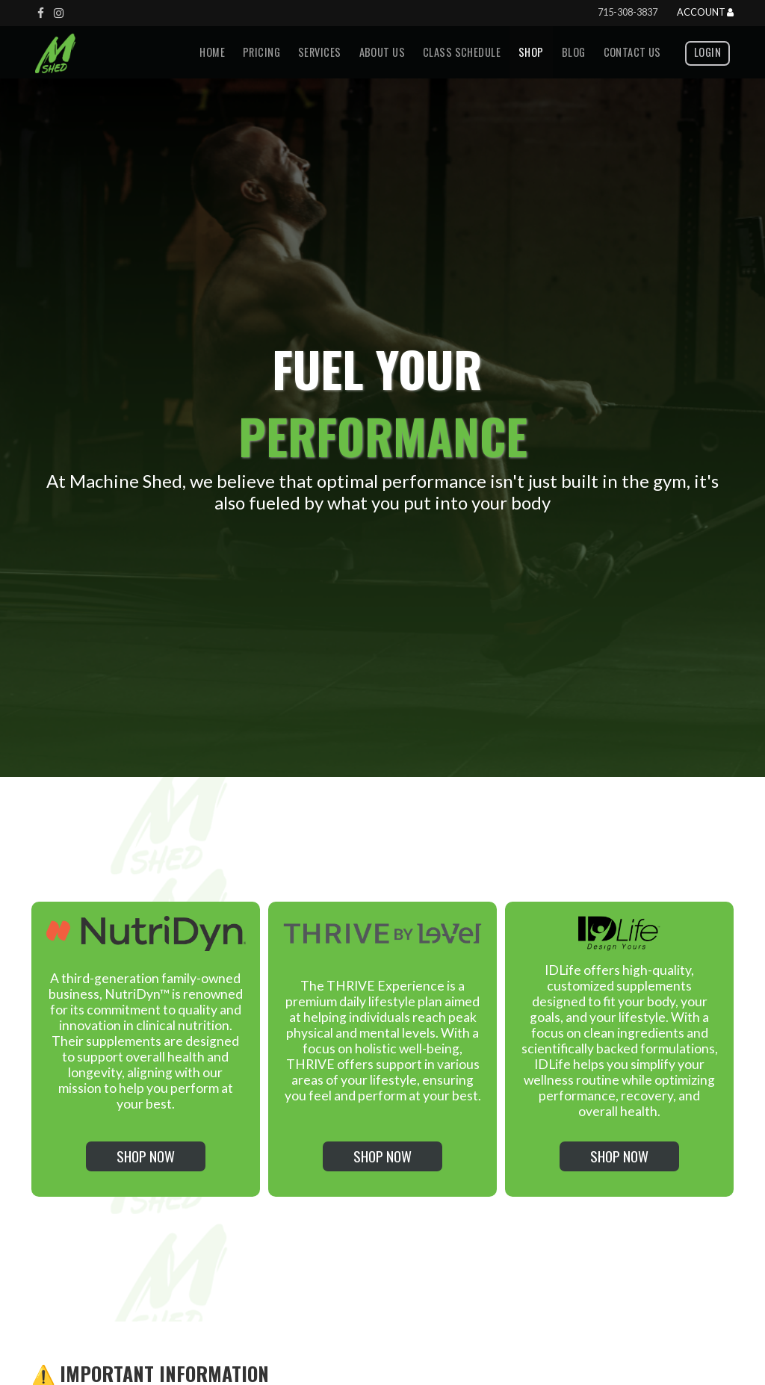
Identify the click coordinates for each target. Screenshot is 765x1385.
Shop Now (146, 1156)
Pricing (261, 52)
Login (707, 52)
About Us (382, 52)
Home (212, 52)
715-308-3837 (627, 12)
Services (319, 52)
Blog (574, 52)
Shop (531, 52)
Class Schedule (462, 52)
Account (705, 12)
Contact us (632, 52)
